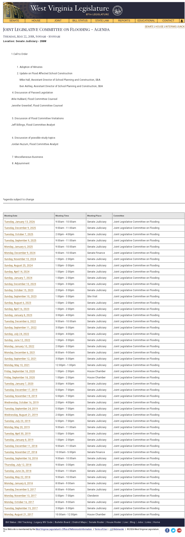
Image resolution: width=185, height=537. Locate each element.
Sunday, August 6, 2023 (17, 302)
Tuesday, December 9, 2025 (20, 228)
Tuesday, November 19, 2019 (20, 396)
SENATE (14, 20)
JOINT (58, 20)
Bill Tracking (25, 522)
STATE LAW (102, 20)
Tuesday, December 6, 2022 (20, 321)
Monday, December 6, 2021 (19, 352)
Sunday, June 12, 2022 (17, 340)
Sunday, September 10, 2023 (20, 296)
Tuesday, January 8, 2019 (18, 439)
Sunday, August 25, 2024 (18, 265)
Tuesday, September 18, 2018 (21, 458)
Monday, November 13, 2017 (20, 495)
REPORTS (124, 20)
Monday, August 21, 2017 (18, 514)
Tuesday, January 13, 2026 (19, 221)
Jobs (140, 522)
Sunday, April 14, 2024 (16, 271)
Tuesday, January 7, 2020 (18, 383)
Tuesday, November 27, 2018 (20, 452)
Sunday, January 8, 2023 (18, 315)
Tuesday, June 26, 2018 (17, 471)
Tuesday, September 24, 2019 (21, 408)
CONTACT (168, 20)
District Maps (79, 522)
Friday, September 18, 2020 (19, 371)
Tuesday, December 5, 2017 (20, 489)
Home (156, 522)
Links (148, 522)
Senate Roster (96, 522)
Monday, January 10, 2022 (19, 346)
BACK (181, 26)
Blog (132, 522)
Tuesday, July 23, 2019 (17, 421)
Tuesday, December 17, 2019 (20, 389)
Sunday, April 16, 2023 (16, 309)
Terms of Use (101, 529)
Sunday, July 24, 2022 (16, 334)
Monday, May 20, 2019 (17, 427)
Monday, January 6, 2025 (18, 246)
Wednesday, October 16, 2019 (21, 402)
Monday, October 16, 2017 (19, 502)
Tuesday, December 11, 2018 (20, 446)
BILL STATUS (79, 20)
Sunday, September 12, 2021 (20, 358)
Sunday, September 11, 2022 (20, 327)
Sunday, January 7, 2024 (18, 277)
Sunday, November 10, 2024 (20, 259)
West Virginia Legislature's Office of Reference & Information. (64, 529)
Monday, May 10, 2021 (17, 365)
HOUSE (36, 20)
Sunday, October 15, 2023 (18, 290)
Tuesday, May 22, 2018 (17, 477)
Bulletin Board (62, 522)
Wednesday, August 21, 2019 (21, 414)
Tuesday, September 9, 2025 (20, 240)
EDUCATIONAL (146, 20)
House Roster (113, 522)
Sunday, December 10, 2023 (20, 284)
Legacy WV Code (43, 522)
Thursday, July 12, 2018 (17, 464)
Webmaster (117, 529)
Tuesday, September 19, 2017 (21, 508)
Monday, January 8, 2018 (18, 483)
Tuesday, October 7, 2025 (18, 234)
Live (126, 522)
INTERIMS (171, 26)
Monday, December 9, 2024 (19, 252)
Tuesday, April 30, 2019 (17, 433)
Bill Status (11, 522)
